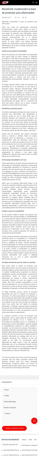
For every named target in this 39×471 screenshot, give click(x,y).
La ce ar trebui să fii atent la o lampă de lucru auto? (11, 455)
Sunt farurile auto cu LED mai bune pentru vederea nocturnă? (29, 455)
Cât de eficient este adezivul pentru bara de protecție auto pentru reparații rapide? (29, 450)
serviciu (24, 439)
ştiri (35, 439)
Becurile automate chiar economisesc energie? (10, 444)
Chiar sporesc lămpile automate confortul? (29, 445)
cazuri (30, 439)
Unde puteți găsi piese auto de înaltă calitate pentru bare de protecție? (11, 450)
